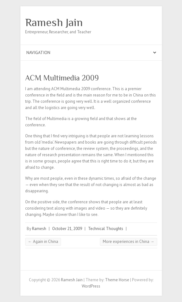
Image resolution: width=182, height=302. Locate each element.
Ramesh (39, 228)
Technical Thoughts (105, 228)
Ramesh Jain (54, 22)
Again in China (43, 241)
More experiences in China (128, 241)
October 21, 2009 (67, 228)
